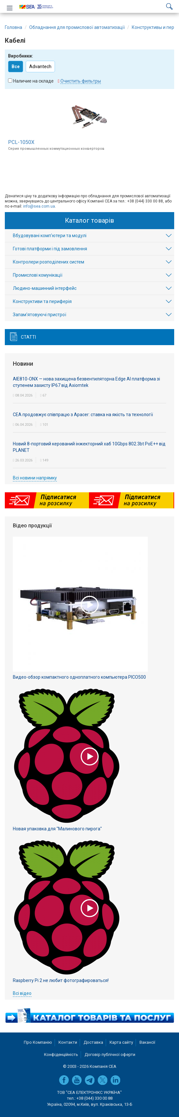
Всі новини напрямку (35, 477)
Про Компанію (38, 1042)
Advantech (40, 66)
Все (16, 66)
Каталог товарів (89, 220)
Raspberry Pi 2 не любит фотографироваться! (61, 980)
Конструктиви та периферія (42, 301)
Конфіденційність (61, 1054)
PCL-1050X (21, 142)
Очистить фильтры (80, 81)
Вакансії (147, 1042)
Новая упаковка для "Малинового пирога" (57, 828)
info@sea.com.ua (39, 206)
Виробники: (20, 55)
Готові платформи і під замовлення (50, 248)
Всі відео (22, 993)
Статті (28, 337)
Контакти (67, 1042)
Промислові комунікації (37, 275)
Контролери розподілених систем (48, 261)
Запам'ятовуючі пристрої (39, 314)
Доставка (93, 1042)
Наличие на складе (33, 81)
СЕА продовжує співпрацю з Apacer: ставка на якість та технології (83, 414)
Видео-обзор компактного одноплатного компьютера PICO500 (79, 677)
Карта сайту (121, 1042)
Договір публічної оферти (110, 1054)
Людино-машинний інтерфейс (44, 288)
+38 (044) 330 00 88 (94, 1098)
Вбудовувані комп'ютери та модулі (49, 235)
